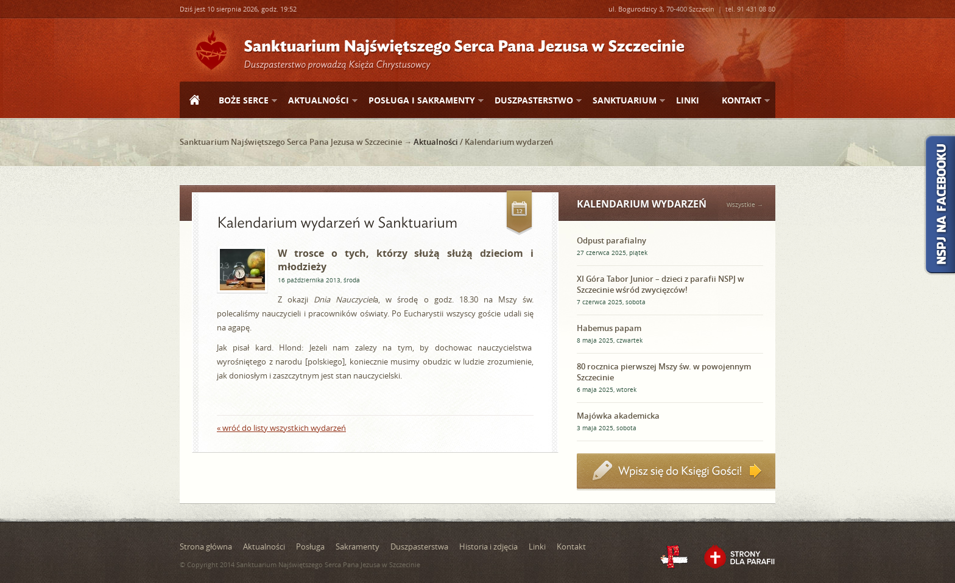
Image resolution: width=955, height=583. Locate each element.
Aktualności (318, 100)
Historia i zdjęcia (488, 546)
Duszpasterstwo (533, 100)
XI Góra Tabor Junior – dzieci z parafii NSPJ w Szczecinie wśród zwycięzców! (660, 284)
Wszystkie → (745, 205)
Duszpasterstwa (419, 546)
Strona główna (194, 101)
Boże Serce (243, 100)
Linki (687, 100)
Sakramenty (357, 546)
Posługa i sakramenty (421, 100)
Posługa (310, 546)
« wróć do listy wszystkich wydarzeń (281, 427)
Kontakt (741, 100)
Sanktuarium (624, 100)
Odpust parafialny (611, 240)
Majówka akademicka (618, 415)
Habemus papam (609, 328)
